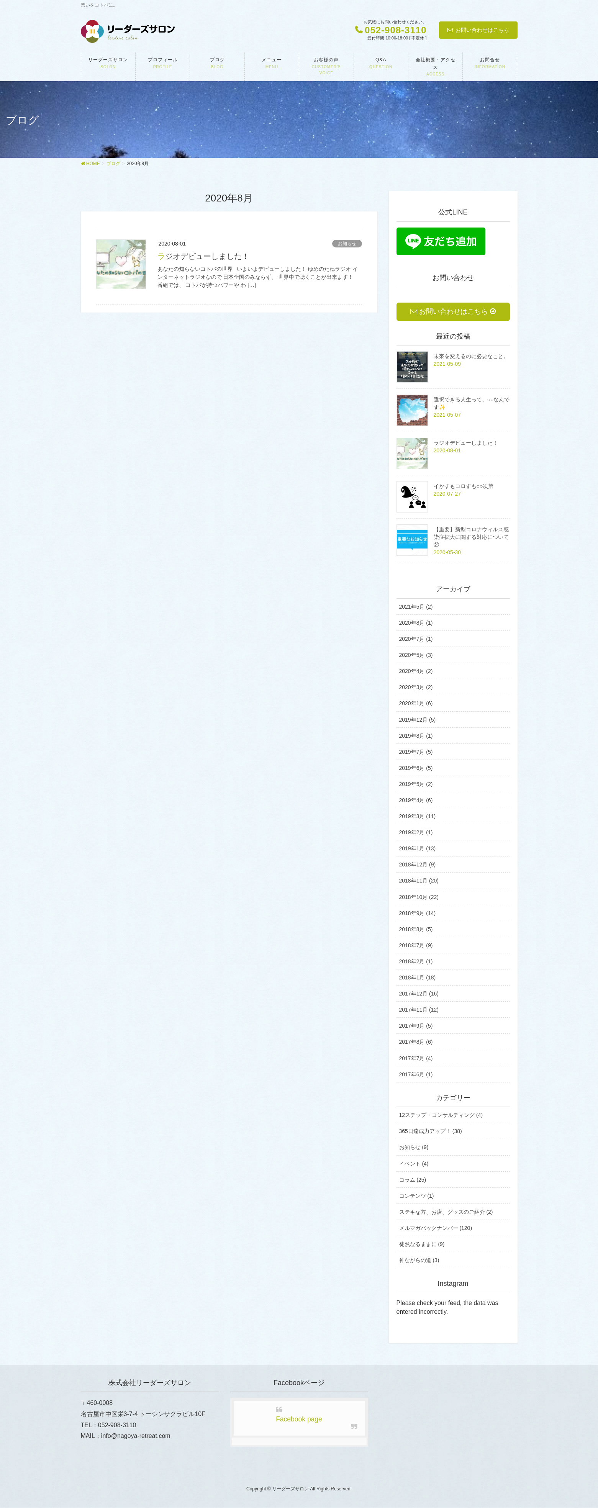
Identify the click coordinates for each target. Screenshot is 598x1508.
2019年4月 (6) (416, 800)
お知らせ (347, 243)
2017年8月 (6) (416, 1042)
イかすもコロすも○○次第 (464, 486)
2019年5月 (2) (416, 784)
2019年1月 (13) (417, 849)
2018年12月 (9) (417, 865)
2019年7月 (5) (416, 752)
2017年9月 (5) (416, 1026)
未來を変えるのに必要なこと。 (471, 357)
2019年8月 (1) (416, 736)
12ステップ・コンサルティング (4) (441, 1115)
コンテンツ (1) (416, 1196)
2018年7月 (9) (416, 945)
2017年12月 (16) (419, 994)
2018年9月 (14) (417, 913)
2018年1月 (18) (417, 978)
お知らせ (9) (414, 1148)
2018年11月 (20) (419, 881)
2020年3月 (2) (416, 687)
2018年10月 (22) (419, 897)
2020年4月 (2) (416, 671)
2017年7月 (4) (416, 1058)
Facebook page (299, 1419)
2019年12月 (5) (417, 720)
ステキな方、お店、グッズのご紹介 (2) (446, 1212)
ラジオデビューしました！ (203, 256)
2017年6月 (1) (416, 1074)
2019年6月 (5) (416, 768)
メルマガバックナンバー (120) (435, 1228)
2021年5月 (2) (416, 607)
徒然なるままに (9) (422, 1244)
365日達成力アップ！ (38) (430, 1131)
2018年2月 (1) (416, 962)
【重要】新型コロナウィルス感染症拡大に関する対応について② (471, 537)
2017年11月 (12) (419, 1010)
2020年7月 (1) (416, 639)
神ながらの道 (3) (419, 1260)
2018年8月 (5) (416, 929)
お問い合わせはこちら (482, 30)
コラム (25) (412, 1180)
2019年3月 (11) (417, 817)
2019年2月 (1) (416, 833)
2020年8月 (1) (416, 623)
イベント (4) (414, 1164)
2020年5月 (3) (416, 655)
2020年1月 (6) (416, 704)
